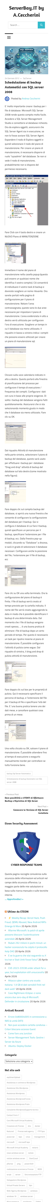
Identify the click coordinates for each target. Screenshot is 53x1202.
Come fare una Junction (20, 1033)
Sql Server (27, 78)
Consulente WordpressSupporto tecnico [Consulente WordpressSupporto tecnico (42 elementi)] (22, 1109)
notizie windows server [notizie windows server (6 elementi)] (16, 1158)
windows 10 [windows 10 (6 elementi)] (11, 1196)
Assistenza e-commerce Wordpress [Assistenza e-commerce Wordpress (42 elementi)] (21, 1082)
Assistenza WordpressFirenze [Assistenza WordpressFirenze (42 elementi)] (19, 1098)
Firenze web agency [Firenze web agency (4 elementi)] (26, 1131)
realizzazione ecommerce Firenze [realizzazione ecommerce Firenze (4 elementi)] (20, 1169)
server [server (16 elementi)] (17, 1174)
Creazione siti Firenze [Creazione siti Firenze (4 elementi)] (15, 1126)
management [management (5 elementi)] (39, 1136)
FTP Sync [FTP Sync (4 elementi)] (41, 1131)
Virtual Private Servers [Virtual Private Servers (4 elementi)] (16, 1185)
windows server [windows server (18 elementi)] (26, 1196)
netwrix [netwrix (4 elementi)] (35, 1147)
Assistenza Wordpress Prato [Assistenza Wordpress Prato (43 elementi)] (18, 1104)
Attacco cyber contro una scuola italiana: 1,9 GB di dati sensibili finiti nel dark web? (25, 985)
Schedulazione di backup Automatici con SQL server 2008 (24, 780)
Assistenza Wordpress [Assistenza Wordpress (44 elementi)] (16, 1093)
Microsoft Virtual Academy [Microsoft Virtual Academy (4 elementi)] (17, 1147)
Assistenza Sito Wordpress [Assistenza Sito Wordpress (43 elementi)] (17, 1088)
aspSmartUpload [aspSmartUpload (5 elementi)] (13, 1077)
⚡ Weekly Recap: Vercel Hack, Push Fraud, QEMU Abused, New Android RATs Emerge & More (25, 922)
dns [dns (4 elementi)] (29, 1126)
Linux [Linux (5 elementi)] (28, 1136)
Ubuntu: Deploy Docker (20, 1046)
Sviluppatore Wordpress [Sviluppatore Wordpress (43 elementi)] (16, 1180)
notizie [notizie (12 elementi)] (30, 1152)
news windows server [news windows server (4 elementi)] (15, 1152)
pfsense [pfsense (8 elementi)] (10, 1163)
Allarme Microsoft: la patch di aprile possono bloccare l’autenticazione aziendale (24, 935)
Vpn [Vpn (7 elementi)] (30, 1185)
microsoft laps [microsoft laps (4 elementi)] (24, 1142)
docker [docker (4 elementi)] (37, 1126)
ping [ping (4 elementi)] (18, 1163)
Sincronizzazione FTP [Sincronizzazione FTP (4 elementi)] (33, 1174)
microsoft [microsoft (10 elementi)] (10, 1142)
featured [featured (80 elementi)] (10, 1131)
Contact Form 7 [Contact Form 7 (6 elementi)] (13, 1115)
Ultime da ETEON (18, 911)
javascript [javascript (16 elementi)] (11, 1136)
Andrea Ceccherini (31, 98)
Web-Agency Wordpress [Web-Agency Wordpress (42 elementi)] (16, 1190)
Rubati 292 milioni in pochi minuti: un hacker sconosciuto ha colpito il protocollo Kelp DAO (26, 947)
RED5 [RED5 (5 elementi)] (40, 1169)
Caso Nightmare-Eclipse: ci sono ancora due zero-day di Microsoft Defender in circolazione (23, 997)
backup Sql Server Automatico (19, 773)
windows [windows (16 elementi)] (33, 1190)
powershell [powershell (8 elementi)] (29, 1163)
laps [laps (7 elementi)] (20, 1136)
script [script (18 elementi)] (9, 1174)
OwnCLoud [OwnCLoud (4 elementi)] (33, 1158)
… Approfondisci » (14, 899)
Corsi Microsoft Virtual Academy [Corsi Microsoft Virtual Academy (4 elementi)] (19, 1120)
